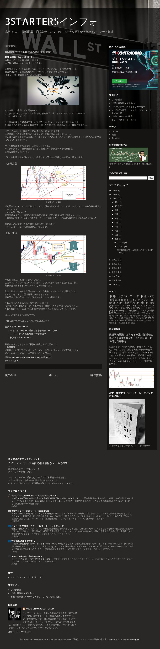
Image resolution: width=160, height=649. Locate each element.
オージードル (132, 305)
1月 (117, 239)
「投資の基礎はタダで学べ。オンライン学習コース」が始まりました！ (42, 544)
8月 (117, 214)
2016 (115, 272)
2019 (115, 260)
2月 (117, 235)
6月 (117, 222)
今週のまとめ (141, 316)
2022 (115, 190)
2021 (115, 194)
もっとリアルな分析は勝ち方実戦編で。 (29, 334)
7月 (117, 218)
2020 (115, 198)
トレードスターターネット (124, 120)
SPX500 (120, 313)
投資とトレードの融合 (122, 116)
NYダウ (113, 302)
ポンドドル (119, 308)
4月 (117, 231)
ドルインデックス (138, 299)
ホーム (53, 375)
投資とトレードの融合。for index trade (30, 511)
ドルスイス (149, 305)
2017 (115, 268)
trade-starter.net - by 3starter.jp (26, 556)
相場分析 (114, 299)
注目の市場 (121, 323)
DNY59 (111, 639)
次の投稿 (10, 375)
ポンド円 (141, 313)
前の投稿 (96, 375)
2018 (115, 264)
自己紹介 (116, 138)
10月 (117, 206)
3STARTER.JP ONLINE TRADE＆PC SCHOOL (33, 495)
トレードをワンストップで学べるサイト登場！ (32, 559)
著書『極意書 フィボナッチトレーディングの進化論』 (36, 597)
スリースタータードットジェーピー (128, 106)
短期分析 (133, 310)
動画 (148, 320)
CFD (149, 318)
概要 (114, 134)
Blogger (135, 639)
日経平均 (129, 302)
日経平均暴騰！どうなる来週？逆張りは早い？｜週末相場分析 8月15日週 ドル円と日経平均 (131, 338)
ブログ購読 (117, 99)
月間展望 (128, 320)
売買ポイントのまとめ (134, 318)
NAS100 (117, 305)
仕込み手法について (20, 529)
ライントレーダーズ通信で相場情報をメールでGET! (34, 330)
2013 (115, 284)
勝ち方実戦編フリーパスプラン (30, 122)
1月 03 (120, 246)
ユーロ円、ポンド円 (123, 316)
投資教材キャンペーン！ (21, 337)
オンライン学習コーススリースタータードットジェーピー (38, 526)
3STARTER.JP (21, 326)
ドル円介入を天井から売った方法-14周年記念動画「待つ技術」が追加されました (47, 498)
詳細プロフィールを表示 (19, 631)
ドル (144, 310)
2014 (115, 280)
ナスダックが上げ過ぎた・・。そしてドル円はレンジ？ (35, 513)
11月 (117, 202)
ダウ (152, 303)
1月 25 (120, 242)
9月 (117, 210)
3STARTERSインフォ (51, 21)
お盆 (119, 318)
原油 (133, 308)
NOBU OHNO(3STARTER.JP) (40, 609)
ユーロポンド (147, 308)
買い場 (130, 323)
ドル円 (15, 360)
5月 (117, 226)
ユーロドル (138, 296)
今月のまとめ (115, 320)
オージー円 (118, 310)
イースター (139, 320)
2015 (115, 276)
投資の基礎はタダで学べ (41, 344)
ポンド (131, 313)
